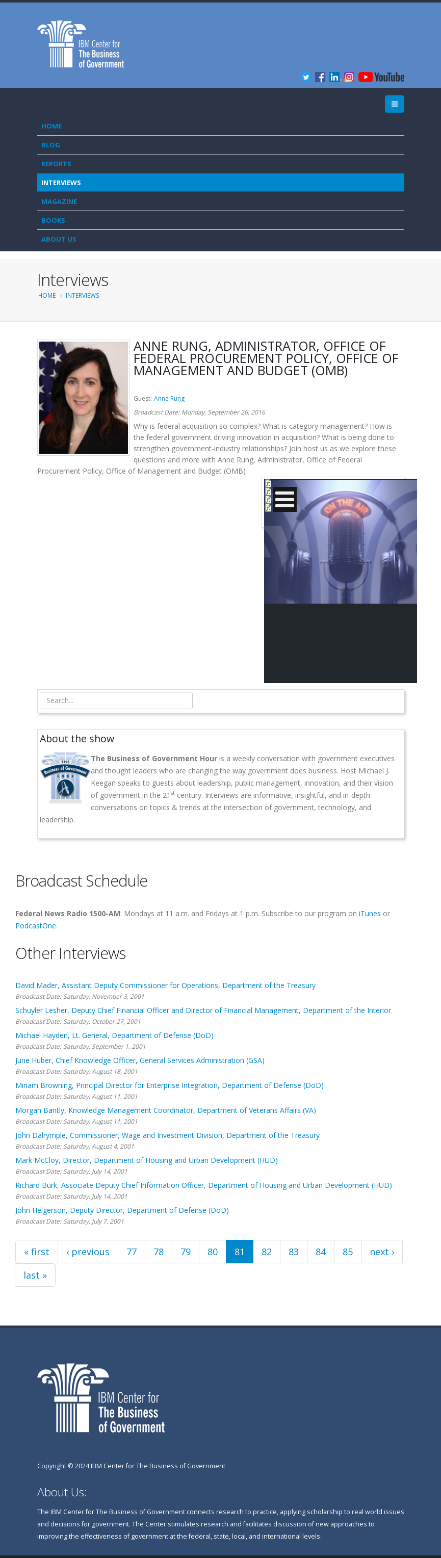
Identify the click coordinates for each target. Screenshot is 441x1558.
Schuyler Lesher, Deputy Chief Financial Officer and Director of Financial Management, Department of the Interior (203, 1010)
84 (321, 1251)
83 (294, 1251)
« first (36, 1251)
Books (53, 220)
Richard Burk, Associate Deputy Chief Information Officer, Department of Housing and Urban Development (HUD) (203, 1185)
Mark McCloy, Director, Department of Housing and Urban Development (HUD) (146, 1160)
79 (185, 1251)
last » (35, 1275)
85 (348, 1251)
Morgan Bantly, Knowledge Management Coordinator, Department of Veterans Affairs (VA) (165, 1110)
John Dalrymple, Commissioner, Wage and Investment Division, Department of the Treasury (167, 1135)
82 (267, 1251)
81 (240, 1251)
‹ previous (88, 1251)
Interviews (61, 182)
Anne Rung (169, 398)
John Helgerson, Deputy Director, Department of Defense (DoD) (122, 1210)
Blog (50, 144)
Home (51, 126)
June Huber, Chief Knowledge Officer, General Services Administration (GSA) (140, 1060)
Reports (56, 163)
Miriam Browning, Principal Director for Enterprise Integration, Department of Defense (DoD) (169, 1085)
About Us (58, 239)
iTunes (370, 913)
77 (131, 1251)
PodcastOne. (36, 925)
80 (212, 1251)
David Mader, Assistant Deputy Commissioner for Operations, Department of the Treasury (165, 985)
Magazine (59, 201)
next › (382, 1251)
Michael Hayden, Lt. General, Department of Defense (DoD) (114, 1035)
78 (158, 1251)
